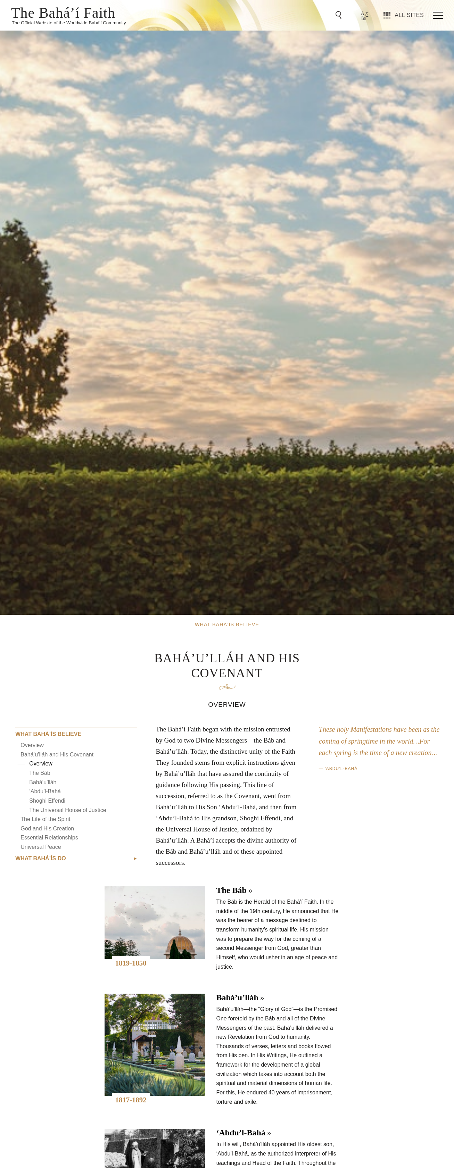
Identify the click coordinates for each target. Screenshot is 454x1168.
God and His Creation (47, 828)
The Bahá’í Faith (63, 12)
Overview (32, 745)
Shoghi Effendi (47, 801)
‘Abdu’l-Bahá (45, 791)
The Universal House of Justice (67, 810)
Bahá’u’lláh (42, 782)
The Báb (39, 773)
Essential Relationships (49, 837)
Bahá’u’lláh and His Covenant (56, 754)
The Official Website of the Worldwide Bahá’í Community (69, 22)
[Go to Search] (339, 15)
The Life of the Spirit (45, 819)
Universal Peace (40, 847)
